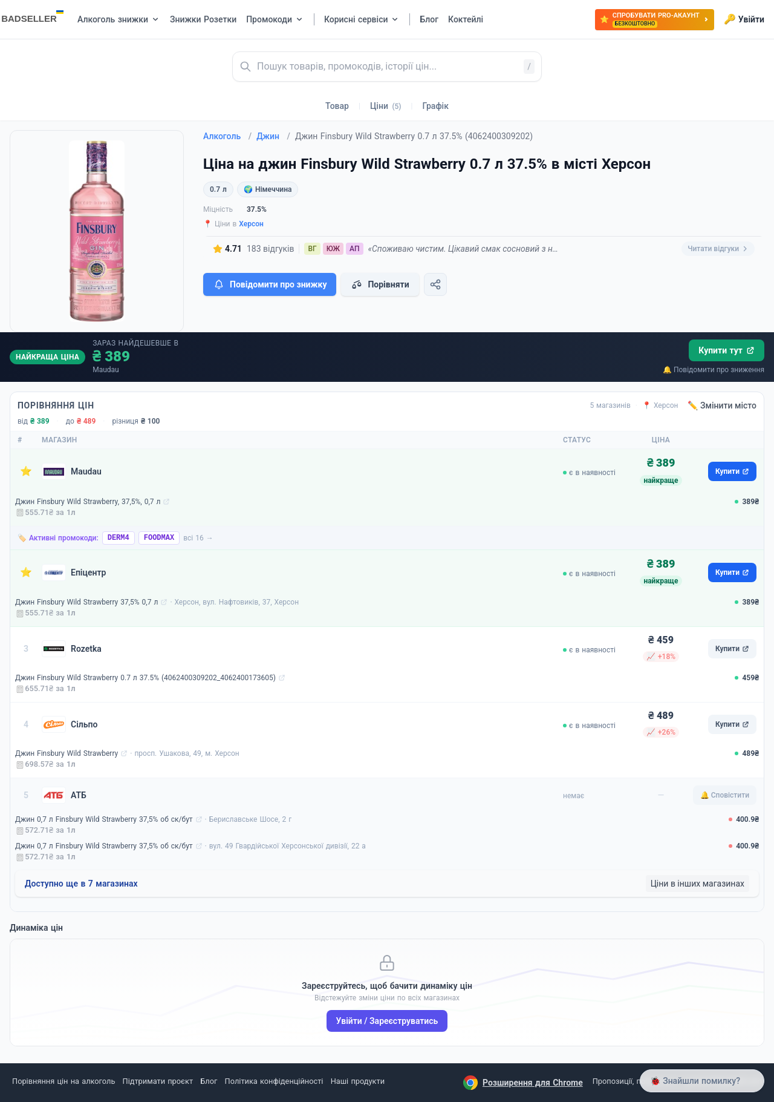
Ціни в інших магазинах (697, 883)
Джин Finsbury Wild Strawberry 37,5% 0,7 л (86, 602)
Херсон (251, 224)
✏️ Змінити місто (722, 405)
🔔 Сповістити (724, 795)
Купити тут (726, 350)
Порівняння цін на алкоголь (63, 1081)
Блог (208, 1081)
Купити (732, 471)
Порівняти (380, 284)
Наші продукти (358, 1081)
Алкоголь (227, 136)
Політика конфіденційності (274, 1081)
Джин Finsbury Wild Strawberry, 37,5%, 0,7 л (87, 501)
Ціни (386, 106)
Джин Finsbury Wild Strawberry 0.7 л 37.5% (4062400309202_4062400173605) (145, 678)
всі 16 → (198, 538)
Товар (337, 106)
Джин (273, 136)
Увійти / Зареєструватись (387, 1021)
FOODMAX (159, 538)
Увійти (744, 19)
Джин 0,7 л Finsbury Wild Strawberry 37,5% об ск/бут (104, 819)
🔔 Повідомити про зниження (713, 370)
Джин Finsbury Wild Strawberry (66, 753)
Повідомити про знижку (270, 284)
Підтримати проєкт (158, 1081)
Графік (436, 106)
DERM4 (118, 538)
